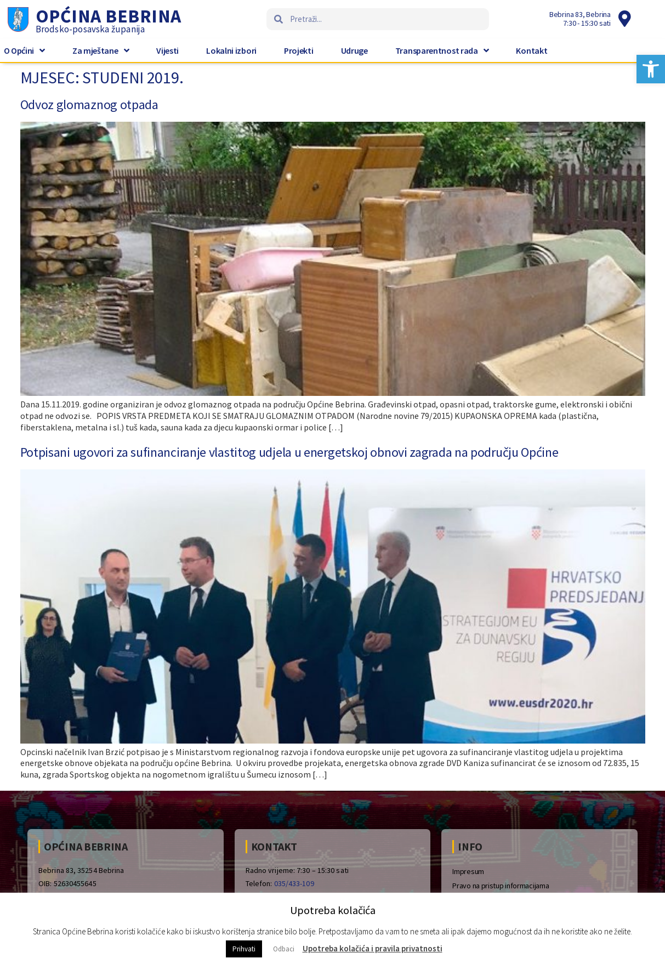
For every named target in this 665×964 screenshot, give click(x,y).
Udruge (354, 50)
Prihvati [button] (243, 949)
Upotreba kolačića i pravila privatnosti (372, 948)
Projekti (299, 50)
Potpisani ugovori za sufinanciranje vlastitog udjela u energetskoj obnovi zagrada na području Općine (289, 452)
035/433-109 (294, 883)
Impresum (468, 871)
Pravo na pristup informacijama (500, 886)
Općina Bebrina (108, 15)
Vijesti (167, 50)
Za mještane (100, 50)
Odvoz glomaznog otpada (89, 104)
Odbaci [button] (283, 949)
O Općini (24, 50)
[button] (650, 69)
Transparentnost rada (442, 50)
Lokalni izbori (231, 50)
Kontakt (531, 50)
